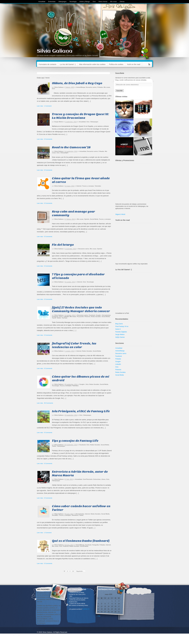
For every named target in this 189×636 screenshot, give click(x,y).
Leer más (40, 106)
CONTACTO (86, 609)
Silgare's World (120, 214)
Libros (103, 479)
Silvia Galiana (54, 51)
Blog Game (119, 324)
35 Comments (48, 403)
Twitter (59, 318)
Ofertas (122, 1)
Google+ (98, 315)
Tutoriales (98, 186)
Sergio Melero (58, 121)
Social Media (94, 219)
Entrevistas (51, 1)
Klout (61, 316)
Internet (78, 186)
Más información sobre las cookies (92, 64)
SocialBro (55, 515)
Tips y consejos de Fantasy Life (75, 440)
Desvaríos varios (91, 87)
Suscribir (119, 91)
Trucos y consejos (88, 186)
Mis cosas (113, 1)
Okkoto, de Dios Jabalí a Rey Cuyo (77, 83)
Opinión (86, 219)
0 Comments (48, 139)
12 (73, 571)
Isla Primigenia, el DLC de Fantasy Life (81, 411)
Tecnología (72, 1)
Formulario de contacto (47, 64)
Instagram (55, 316)
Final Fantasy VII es (121, 326)
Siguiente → (80, 571)
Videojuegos (62, 1)
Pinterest (87, 316)
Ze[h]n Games (120, 337)
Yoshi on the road (133, 64)
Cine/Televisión (88, 479)
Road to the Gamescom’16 (71, 147)
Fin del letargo (63, 244)
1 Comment (47, 106)
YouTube (64, 318)
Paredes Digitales (121, 332)
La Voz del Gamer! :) (68, 64)
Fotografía (95, 545)
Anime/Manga (80, 87)
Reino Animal (103, 1)
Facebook (92, 315)
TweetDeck (75, 515)
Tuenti (54, 318)
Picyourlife (80, 316)
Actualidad (41, 1)
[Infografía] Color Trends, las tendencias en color (74, 345)
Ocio (94, 1)
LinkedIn (66, 316)
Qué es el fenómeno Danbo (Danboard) (81, 541)
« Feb (98, 616)
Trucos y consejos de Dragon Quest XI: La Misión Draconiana (80, 116)
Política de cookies (116, 64)
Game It (118, 329)
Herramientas (106, 315)
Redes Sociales (96, 316)
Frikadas (100, 87)
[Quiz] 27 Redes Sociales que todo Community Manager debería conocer (81, 309)
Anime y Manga (84, 1)
